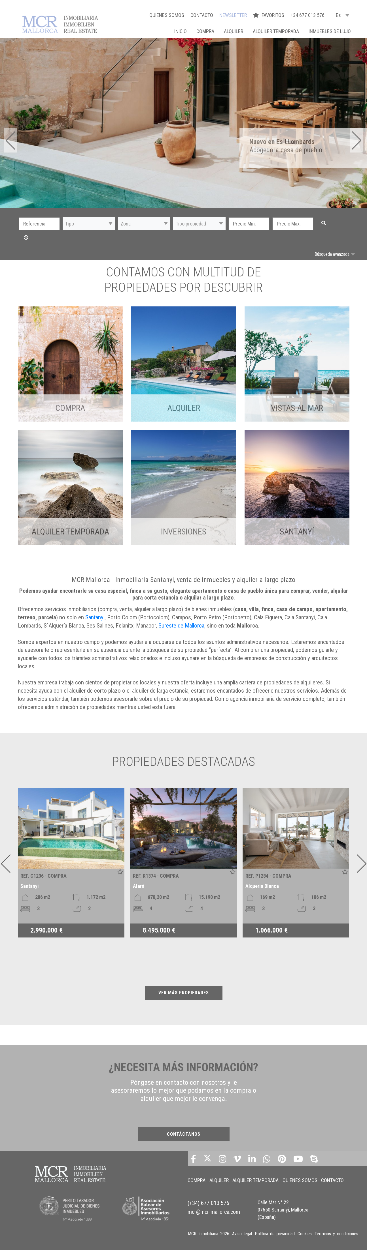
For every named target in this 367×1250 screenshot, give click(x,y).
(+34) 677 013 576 (208, 1199)
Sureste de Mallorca (181, 625)
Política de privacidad (275, 1233)
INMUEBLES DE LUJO (330, 31)
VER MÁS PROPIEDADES (183, 992)
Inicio (180, 31)
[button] (89, 223)
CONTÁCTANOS (183, 1134)
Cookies (305, 1233)
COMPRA (205, 31)
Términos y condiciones (336, 1233)
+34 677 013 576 (307, 15)
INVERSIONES (183, 531)
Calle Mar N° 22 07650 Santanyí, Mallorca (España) (283, 1205)
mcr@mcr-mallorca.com (214, 1206)
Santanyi (95, 617)
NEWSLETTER (233, 15)
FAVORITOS (269, 15)
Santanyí (297, 531)
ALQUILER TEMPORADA (276, 31)
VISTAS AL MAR (297, 408)
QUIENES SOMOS (166, 15)
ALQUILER (233, 31)
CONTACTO (201, 15)
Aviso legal (242, 1233)
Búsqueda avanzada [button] (332, 254)
